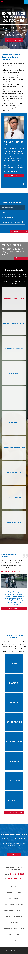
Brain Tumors (6, 212)
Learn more (22, 258)
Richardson (14, 796)
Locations (14, 922)
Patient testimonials (9, 571)
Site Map (14, 940)
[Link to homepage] (14, 2)
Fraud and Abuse (14, 497)
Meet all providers (11, 171)
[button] (2, 2)
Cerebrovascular (7, 217)
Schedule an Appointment (14, 298)
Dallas (14, 699)
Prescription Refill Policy (14, 448)
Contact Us (14, 934)
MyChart (14, 886)
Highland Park (14, 738)
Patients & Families (14, 916)
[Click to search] (26, 2)
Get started (15, 855)
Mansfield (14, 757)
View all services (20, 231)
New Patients (14, 373)
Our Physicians (14, 898)
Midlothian (14, 777)
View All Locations (15, 813)
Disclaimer (17, 950)
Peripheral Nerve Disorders (11, 222)
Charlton (14, 679)
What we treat (15, 40)
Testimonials (14, 423)
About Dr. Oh (12, 175)
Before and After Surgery (14, 323)
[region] (14, 150)
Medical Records (14, 522)
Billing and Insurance (14, 348)
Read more (19, 609)
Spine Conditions (7, 208)
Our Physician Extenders (14, 904)
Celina (14, 659)
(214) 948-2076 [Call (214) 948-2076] (17, 874)
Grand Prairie (14, 718)
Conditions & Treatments (14, 910)
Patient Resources (14, 398)
